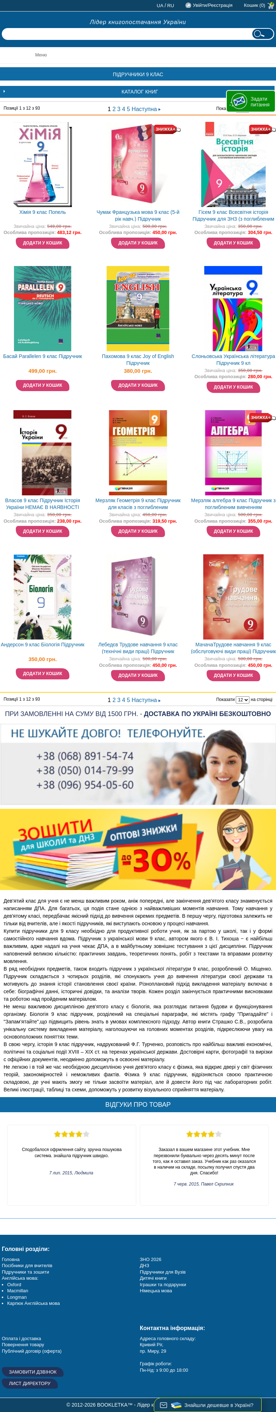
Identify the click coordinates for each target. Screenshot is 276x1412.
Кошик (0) (254, 5)
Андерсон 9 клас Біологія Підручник (42, 644)
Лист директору (30, 1383)
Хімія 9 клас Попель (42, 212)
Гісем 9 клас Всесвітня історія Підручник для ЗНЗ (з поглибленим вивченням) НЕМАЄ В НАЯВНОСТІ (233, 216)
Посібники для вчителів (27, 1265)
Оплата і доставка (21, 1338)
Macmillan (17, 1290)
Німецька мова (156, 1290)
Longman (17, 1297)
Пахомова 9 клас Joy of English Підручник (138, 359)
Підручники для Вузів (163, 1272)
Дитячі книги (153, 1278)
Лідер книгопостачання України (138, 22)
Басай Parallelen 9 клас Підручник (42, 356)
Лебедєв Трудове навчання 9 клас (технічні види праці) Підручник (138, 648)
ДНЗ (144, 1265)
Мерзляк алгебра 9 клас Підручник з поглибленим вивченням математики (233, 505)
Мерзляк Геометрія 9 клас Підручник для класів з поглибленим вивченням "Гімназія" (138, 505)
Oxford (14, 1284)
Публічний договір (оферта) (31, 1351)
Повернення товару (23, 1344)
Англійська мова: (20, 1278)
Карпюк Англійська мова (33, 1303)
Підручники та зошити (25, 1272)
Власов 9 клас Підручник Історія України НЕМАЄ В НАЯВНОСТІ (42, 504)
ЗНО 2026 (150, 1259)
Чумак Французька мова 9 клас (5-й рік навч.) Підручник (138, 215)
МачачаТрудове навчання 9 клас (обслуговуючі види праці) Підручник (233, 648)
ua (160, 5)
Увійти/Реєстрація (212, 5)
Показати (225, 699)
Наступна (146, 109)
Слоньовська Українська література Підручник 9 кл (233, 359)
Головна (10, 1259)
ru (170, 5)
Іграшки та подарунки (163, 1284)
